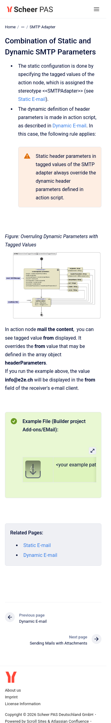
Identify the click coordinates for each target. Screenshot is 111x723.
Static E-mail (32, 99)
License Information (22, 703)
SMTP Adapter (43, 27)
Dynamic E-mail (69, 126)
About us (13, 690)
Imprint (11, 697)
